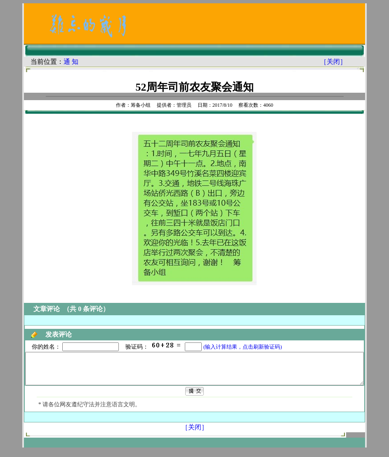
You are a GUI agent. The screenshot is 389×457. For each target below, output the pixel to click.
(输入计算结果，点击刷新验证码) (223, 347)
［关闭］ (350, 61)
